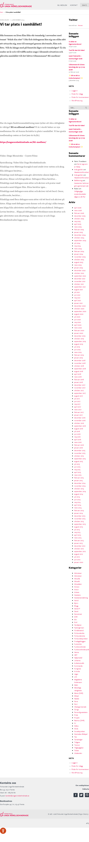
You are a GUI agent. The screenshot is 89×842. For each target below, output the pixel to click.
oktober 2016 (79, 423)
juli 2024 (77, 243)
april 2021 (77, 300)
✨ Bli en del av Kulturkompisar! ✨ (76, 76)
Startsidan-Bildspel (80, 734)
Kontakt (74, 5)
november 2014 (79, 486)
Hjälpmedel (78, 657)
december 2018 (79, 360)
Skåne (76, 726)
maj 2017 (77, 404)
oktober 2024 (79, 237)
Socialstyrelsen (79, 731)
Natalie (76, 698)
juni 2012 (77, 559)
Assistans (77, 595)
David (76, 611)
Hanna (76, 652)
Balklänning (78, 180)
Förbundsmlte (79, 633)
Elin (75, 619)
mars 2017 (77, 409)
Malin (76, 685)
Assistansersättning (81, 597)
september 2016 (80, 426)
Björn (76, 603)
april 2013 (77, 535)
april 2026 (77, 207)
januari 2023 (78, 267)
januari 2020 (78, 333)
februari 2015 (79, 477)
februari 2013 (79, 540)
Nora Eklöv (4, 20)
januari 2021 (78, 303)
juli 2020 (77, 316)
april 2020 (77, 325)
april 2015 (77, 472)
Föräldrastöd (79, 630)
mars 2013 (77, 537)
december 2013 (79, 516)
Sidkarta (85, 789)
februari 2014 (79, 510)
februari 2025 (79, 229)
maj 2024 (77, 246)
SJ (75, 723)
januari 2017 (78, 415)
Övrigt (76, 709)
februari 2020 (79, 330)
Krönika (77, 671)
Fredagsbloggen (80, 641)
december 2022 (79, 270)
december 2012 (79, 546)
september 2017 (80, 393)
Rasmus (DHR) (79, 720)
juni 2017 (77, 401)
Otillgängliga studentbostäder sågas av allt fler (80, 194)
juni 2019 (77, 349)
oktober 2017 (79, 390)
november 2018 (79, 363)
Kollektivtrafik (79, 663)
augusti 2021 (78, 289)
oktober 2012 (79, 548)
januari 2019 (78, 357)
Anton (76, 589)
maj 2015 (77, 469)
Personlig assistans (80, 712)
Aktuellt (77, 581)
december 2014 (79, 483)
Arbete (76, 592)
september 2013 (80, 524)
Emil (75, 622)
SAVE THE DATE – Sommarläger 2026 (75, 57)
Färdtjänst (77, 625)
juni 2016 (77, 434)
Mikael (76, 696)
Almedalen (78, 584)
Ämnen (76, 587)
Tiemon (77, 745)
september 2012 (80, 551)
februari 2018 (79, 379)
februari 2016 (79, 445)
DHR (75, 617)
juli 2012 (77, 556)
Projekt (76, 717)
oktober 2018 (79, 366)
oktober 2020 (79, 308)
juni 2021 (77, 295)
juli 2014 (77, 496)
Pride (76, 715)
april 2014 (77, 505)
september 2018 (80, 368)
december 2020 (80, 306)
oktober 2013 (79, 521)
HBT (75, 655)
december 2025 (79, 216)
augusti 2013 (78, 526)
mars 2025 (78, 226)
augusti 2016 (78, 428)
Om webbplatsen (82, 785)
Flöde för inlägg (77, 94)
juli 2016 (77, 431)
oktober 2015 (79, 456)
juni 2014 (77, 499)
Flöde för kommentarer (80, 97)
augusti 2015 (78, 461)
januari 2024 (78, 254)
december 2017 (79, 385)
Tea (75, 737)
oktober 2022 (79, 273)
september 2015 (80, 458)
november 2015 (79, 453)
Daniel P (77, 608)
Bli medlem (62, 5)
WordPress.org (76, 100)
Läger (76, 674)
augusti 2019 (78, 344)
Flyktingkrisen (79, 627)
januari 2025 (78, 232)
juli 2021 (77, 292)
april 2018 (77, 374)
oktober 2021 (79, 284)
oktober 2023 (79, 259)
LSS (75, 677)
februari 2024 (79, 251)
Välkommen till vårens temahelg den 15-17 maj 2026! (77, 67)
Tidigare (77, 742)
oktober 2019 (79, 338)
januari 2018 (78, 382)
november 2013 (79, 518)
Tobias (76, 750)
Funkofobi (78, 644)
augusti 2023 (78, 262)
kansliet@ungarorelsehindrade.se (17, 795)
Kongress (77, 668)
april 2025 (77, 224)
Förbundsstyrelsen (81, 638)
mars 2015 (77, 475)
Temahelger (78, 739)
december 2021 (79, 278)
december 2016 (79, 417)
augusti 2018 (78, 371)
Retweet (80, 25)
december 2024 (80, 235)
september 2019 (80, 341)
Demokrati (78, 614)
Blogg (76, 606)
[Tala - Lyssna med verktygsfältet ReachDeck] (3, 831)
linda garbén (78, 169)
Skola (76, 728)
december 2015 (79, 450)
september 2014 (80, 491)
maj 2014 (77, 502)
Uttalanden (78, 753)
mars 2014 (77, 507)
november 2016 (79, 420)
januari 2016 (78, 447)
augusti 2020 (78, 314)
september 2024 (80, 240)
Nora (76, 701)
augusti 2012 (78, 554)
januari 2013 (78, 543)
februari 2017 (79, 412)
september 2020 (80, 311)
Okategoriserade (80, 707)
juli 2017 (77, 398)
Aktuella (77, 578)
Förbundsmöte (79, 636)
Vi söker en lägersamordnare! (75, 42)
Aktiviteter (78, 573)
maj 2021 (77, 297)
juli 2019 (77, 346)
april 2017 (77, 406)
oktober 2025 (79, 218)
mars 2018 (77, 376)
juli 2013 (77, 529)
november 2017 (79, 387)
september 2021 (80, 286)
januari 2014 (78, 513)
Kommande (78, 666)
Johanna (77, 660)
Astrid (76, 600)
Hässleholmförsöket (81, 172)
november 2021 (79, 281)
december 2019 (79, 336)
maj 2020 (77, 322)
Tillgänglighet (78, 747)
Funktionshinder (80, 647)
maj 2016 (77, 436)
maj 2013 (77, 532)
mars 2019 (77, 352)
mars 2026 (78, 210)
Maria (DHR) (78, 693)
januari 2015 (78, 480)
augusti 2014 (78, 494)
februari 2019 (79, 355)
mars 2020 (78, 327)
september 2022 (80, 276)
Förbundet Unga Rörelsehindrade (16, 5)
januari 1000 (78, 562)
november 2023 (80, 256)
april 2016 (77, 439)
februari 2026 (79, 213)
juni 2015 (77, 466)
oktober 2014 (79, 488)
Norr (76, 704)
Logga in (74, 90)
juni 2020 (77, 319)
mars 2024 (78, 248)
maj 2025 (77, 221)
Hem (1, 12)
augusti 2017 (78, 396)
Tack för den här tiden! (77, 50)
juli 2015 (77, 464)
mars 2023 (78, 265)
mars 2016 (77, 442)
